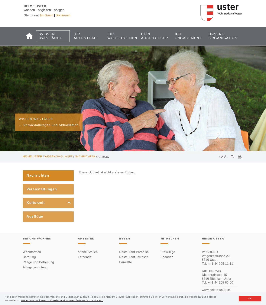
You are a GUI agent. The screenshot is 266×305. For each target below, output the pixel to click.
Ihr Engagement (187, 36)
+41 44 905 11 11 (220, 263)
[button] (66, 203)
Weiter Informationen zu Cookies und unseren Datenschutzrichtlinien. (62, 300)
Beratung (29, 257)
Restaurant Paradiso (134, 252)
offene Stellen (88, 252)
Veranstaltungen (42, 189)
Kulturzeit (36, 203)
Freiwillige (168, 252)
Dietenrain (63, 15)
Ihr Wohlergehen (119, 36)
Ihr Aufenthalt (85, 36)
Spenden (167, 257)
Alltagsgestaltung (35, 267)
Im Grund (47, 15)
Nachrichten (85, 156)
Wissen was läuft (51, 36)
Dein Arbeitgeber (153, 36)
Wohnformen (32, 252)
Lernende (85, 257)
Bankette (125, 262)
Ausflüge (35, 216)
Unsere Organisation (220, 36)
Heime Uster (32, 156)
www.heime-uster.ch (216, 289)
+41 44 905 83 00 (220, 282)
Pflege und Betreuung (38, 262)
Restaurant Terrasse (133, 257)
